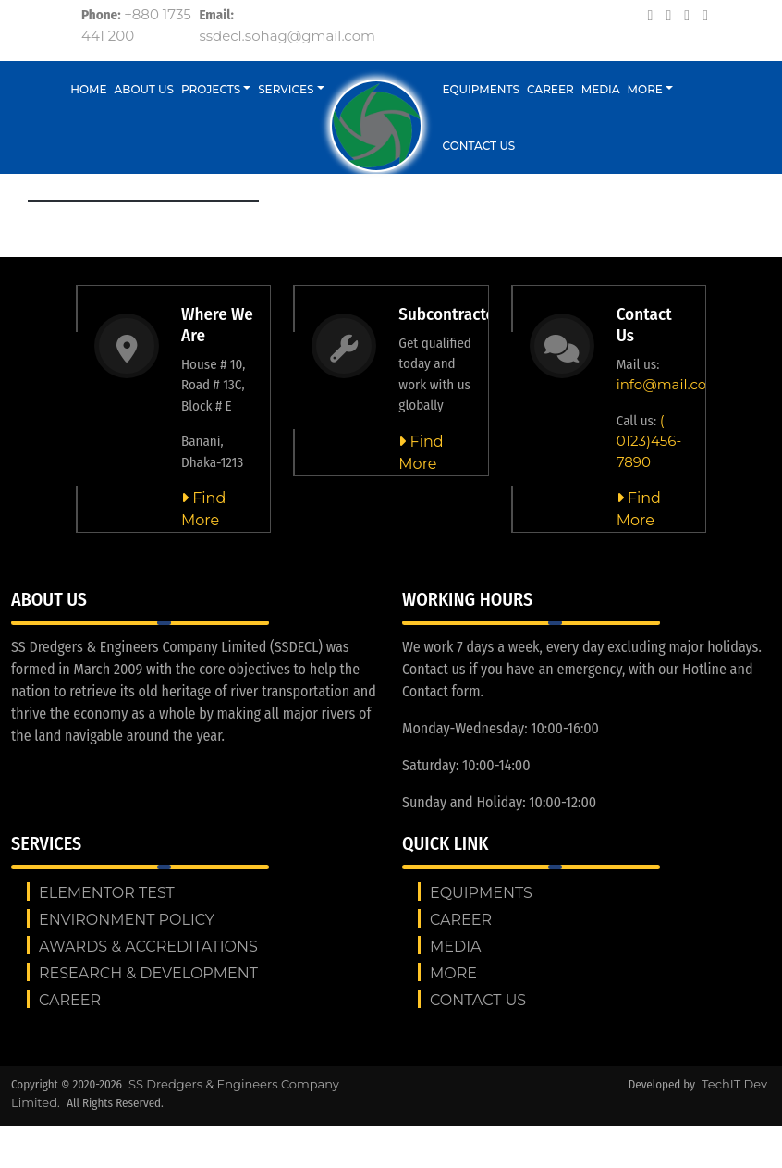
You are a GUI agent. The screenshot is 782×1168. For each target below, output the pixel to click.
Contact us (479, 146)
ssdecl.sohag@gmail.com (287, 35)
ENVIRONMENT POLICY (126, 919)
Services (285, 89)
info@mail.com (669, 384)
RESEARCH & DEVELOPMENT (148, 973)
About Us (145, 89)
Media (600, 89)
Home (88, 89)
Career (550, 89)
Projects (210, 89)
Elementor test (107, 893)
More (645, 89)
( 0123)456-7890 (649, 441)
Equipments (481, 89)
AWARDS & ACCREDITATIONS (148, 946)
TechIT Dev (734, 1083)
